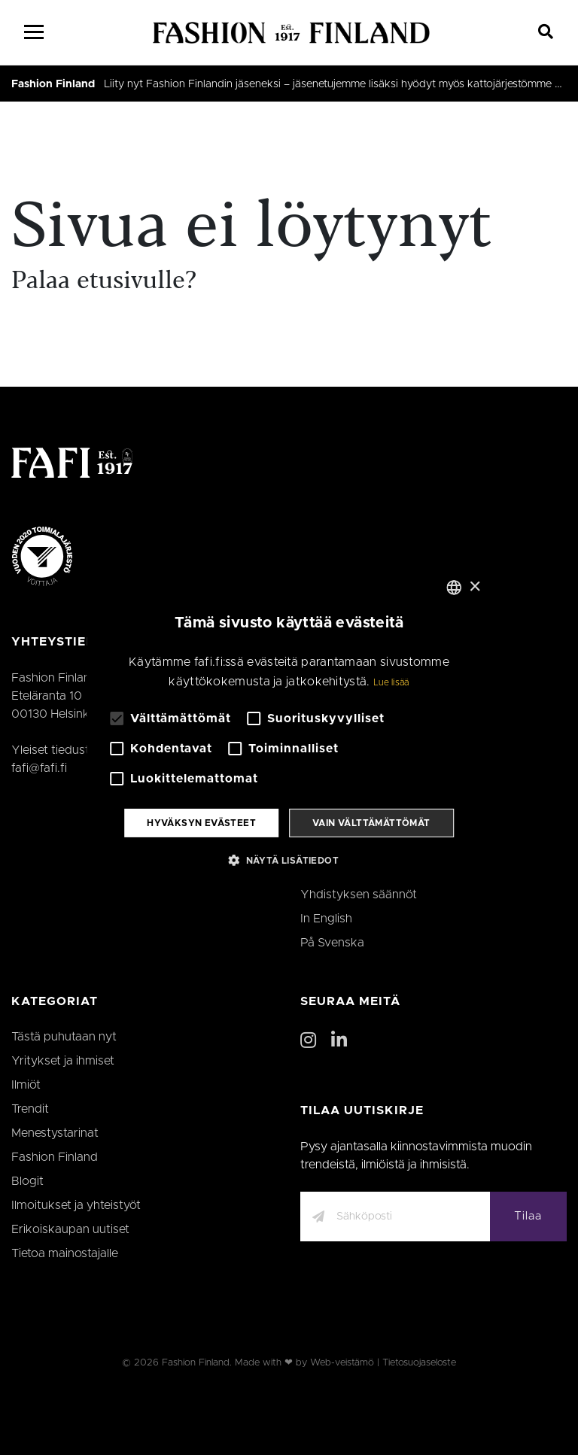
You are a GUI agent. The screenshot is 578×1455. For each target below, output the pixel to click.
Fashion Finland (53, 84)
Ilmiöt (26, 1085)
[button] (289, 859)
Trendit (30, 1109)
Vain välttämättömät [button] (371, 823)
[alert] (289, 727)
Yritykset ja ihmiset (62, 1061)
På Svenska (332, 943)
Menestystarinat (55, 1133)
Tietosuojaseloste (419, 1363)
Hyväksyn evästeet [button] (201, 823)
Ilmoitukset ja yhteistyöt (76, 1205)
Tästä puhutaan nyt (64, 1037)
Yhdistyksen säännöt (358, 894)
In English (326, 919)
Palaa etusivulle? (103, 282)
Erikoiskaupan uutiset (70, 1229)
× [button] (474, 586)
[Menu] (34, 32)
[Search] (546, 32)
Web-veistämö (342, 1363)
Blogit (27, 1181)
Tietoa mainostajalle (64, 1253)
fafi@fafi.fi (39, 768)
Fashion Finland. (197, 1363)
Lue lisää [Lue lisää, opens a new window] (391, 682)
